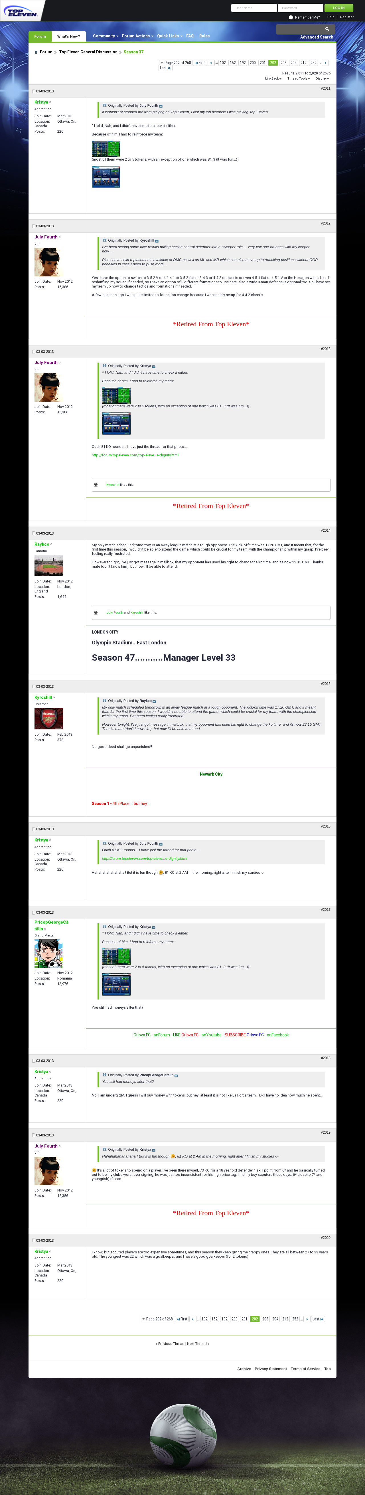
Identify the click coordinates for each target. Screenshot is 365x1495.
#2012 (325, 223)
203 (284, 62)
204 (294, 62)
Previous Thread (171, 1344)
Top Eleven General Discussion (88, 52)
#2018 (325, 1058)
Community (104, 36)
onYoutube (211, 1035)
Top (327, 1369)
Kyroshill (112, 485)
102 (223, 62)
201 (263, 62)
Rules (204, 36)
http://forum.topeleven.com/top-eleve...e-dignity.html (135, 455)
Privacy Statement (271, 1369)
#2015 (325, 684)
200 (253, 62)
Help (330, 17)
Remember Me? (307, 17)
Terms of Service (306, 1369)
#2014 (325, 531)
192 (243, 62)
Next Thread (197, 1344)
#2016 (325, 826)
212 (304, 62)
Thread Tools (297, 78)
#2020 (325, 1238)
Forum (40, 36)
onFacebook (278, 1035)
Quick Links (168, 36)
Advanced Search (316, 37)
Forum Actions (136, 36)
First (200, 62)
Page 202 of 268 (178, 62)
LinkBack (272, 78)
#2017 (325, 910)
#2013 (325, 349)
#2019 (325, 1132)
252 (314, 62)
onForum (162, 1035)
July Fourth (114, 612)
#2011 (325, 88)
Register (347, 17)
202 (273, 62)
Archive (244, 1369)
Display (321, 78)
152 (233, 62)
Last (165, 68)
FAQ (190, 36)
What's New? (68, 36)
